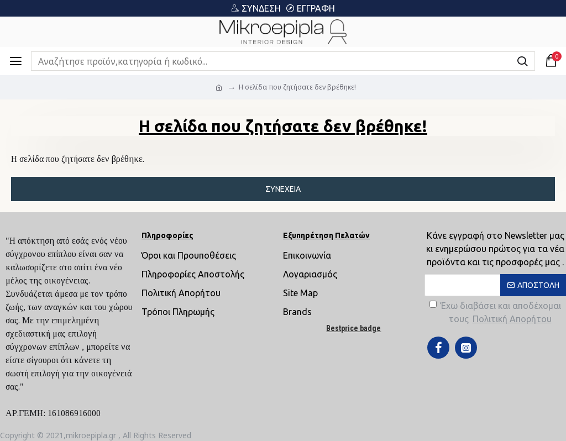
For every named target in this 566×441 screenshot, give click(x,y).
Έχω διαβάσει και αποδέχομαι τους (495, 313)
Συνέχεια (283, 189)
